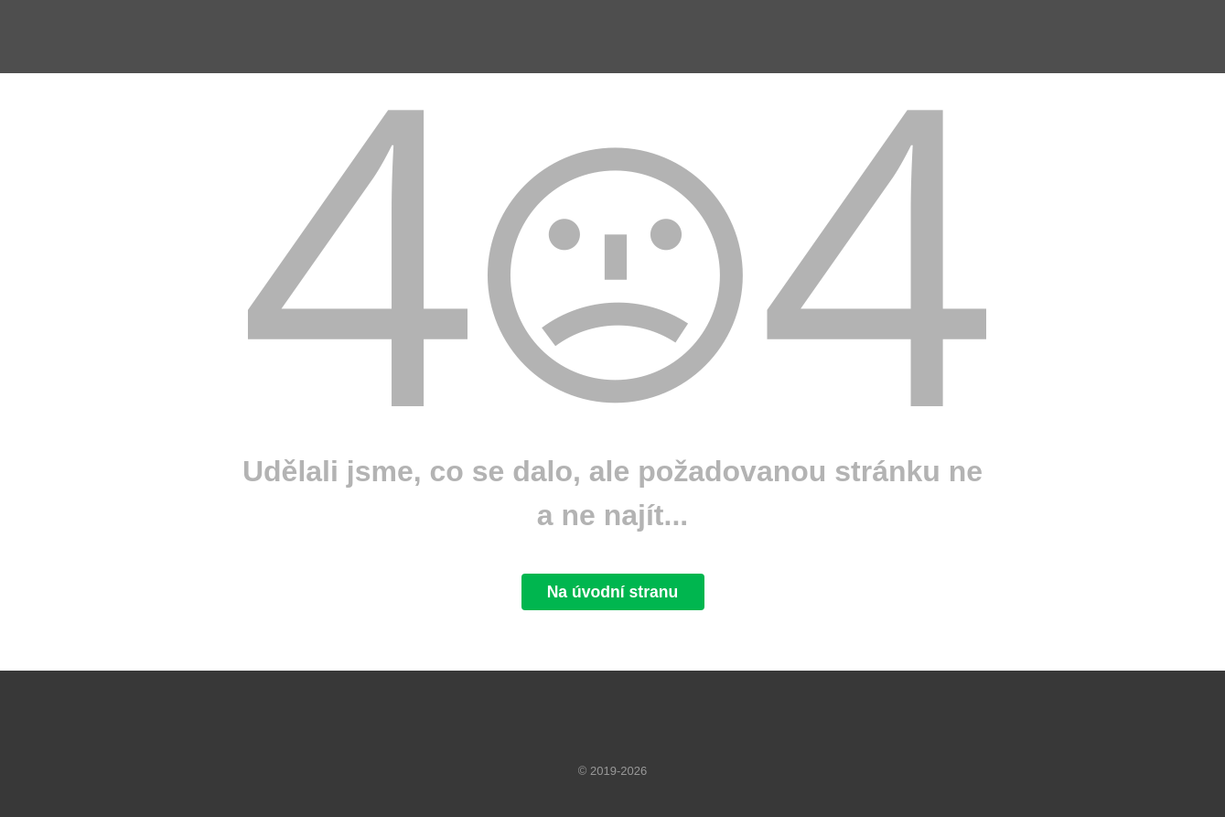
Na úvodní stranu (613, 592)
